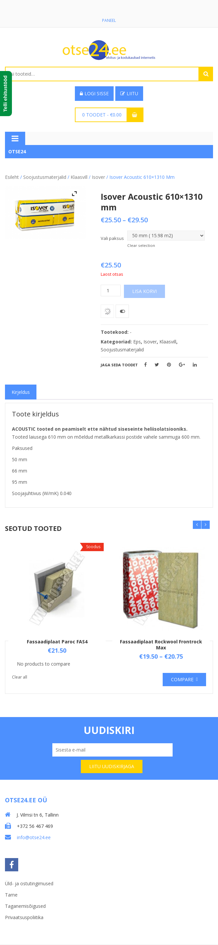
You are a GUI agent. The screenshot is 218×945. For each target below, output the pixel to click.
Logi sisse (94, 93)
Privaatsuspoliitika (24, 917)
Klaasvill (79, 177)
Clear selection (141, 245)
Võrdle (122, 311)
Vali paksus (112, 238)
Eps (137, 341)
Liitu (129, 93)
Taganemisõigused (25, 906)
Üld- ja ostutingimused (29, 883)
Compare (182, 679)
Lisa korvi (144, 291)
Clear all (19, 677)
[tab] (20, 392)
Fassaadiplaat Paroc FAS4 (57, 641)
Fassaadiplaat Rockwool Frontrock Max (161, 644)
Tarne (11, 895)
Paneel (109, 20)
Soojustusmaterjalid (44, 177)
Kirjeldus (21, 392)
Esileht (12, 177)
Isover (98, 177)
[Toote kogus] (111, 290)
